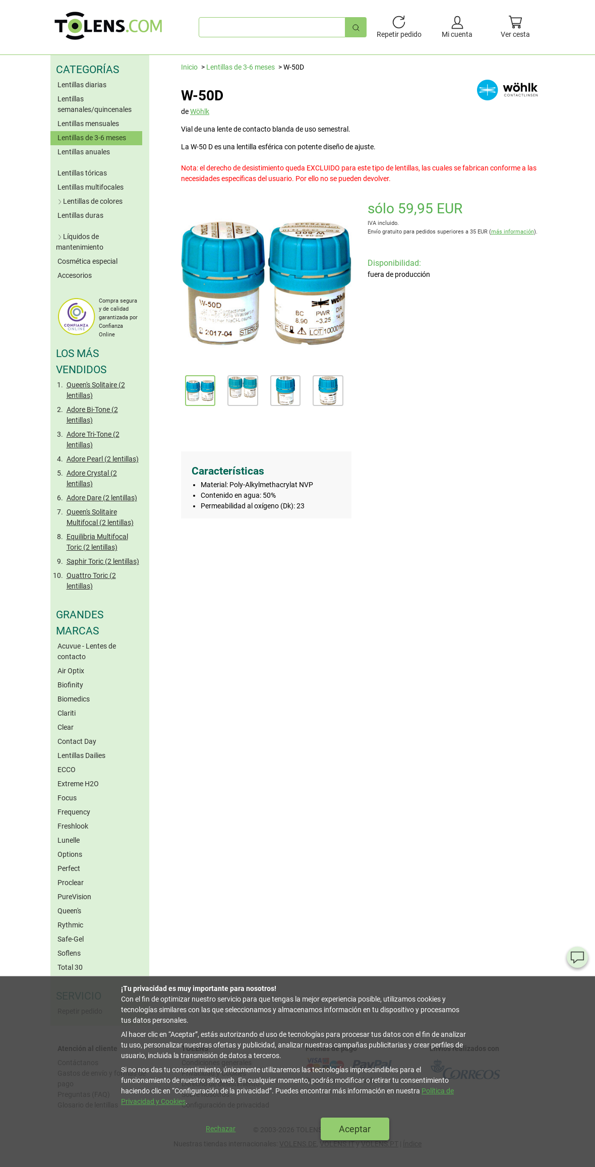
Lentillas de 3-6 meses (91, 138)
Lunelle (68, 840)
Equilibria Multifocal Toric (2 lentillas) (97, 542)
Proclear (70, 883)
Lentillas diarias (81, 85)
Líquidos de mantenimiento (79, 241)
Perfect (68, 868)
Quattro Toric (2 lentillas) (91, 580)
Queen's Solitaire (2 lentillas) (96, 390)
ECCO (66, 770)
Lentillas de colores (89, 201)
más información (512, 231)
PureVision (74, 897)
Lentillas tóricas (82, 173)
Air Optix (70, 671)
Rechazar (220, 1129)
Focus (67, 798)
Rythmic (70, 925)
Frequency (73, 812)
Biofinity (70, 685)
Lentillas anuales (83, 152)
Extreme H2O (78, 784)
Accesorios (74, 275)
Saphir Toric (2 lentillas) (103, 561)
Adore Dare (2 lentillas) (102, 498)
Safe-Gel (70, 939)
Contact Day (76, 741)
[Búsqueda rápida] (356, 27)
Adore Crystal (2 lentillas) (92, 478)
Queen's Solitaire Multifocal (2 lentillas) (100, 517)
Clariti (66, 713)
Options (69, 854)
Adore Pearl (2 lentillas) (103, 459)
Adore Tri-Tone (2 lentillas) (93, 439)
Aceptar (355, 1129)
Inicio (189, 67)
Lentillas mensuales (88, 124)
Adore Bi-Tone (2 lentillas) (92, 414)
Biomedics (73, 699)
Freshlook (72, 826)
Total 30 (70, 967)
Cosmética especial (87, 261)
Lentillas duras (80, 215)
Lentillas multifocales (90, 187)
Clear (65, 727)
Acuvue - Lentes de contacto (86, 651)
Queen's (69, 911)
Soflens (69, 953)
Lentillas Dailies (81, 755)
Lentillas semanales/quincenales (94, 104)
